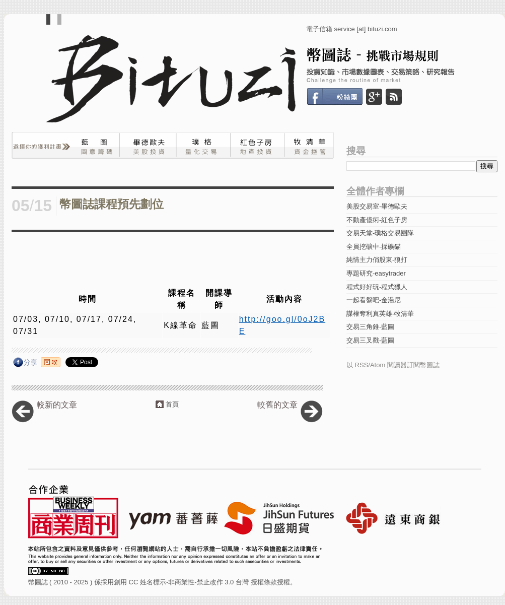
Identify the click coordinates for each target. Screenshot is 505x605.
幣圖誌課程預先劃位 (111, 204)
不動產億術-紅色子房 (376, 220)
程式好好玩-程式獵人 (376, 287)
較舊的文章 (277, 404)
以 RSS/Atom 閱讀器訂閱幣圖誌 (393, 365)
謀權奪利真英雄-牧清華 (380, 313)
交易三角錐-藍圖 (370, 326)
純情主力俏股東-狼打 (376, 259)
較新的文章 (57, 404)
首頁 (172, 404)
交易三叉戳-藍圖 (370, 340)
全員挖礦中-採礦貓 (373, 246)
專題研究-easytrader (376, 273)
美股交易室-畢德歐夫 (376, 206)
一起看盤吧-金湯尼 (373, 300)
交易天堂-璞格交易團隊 (380, 233)
